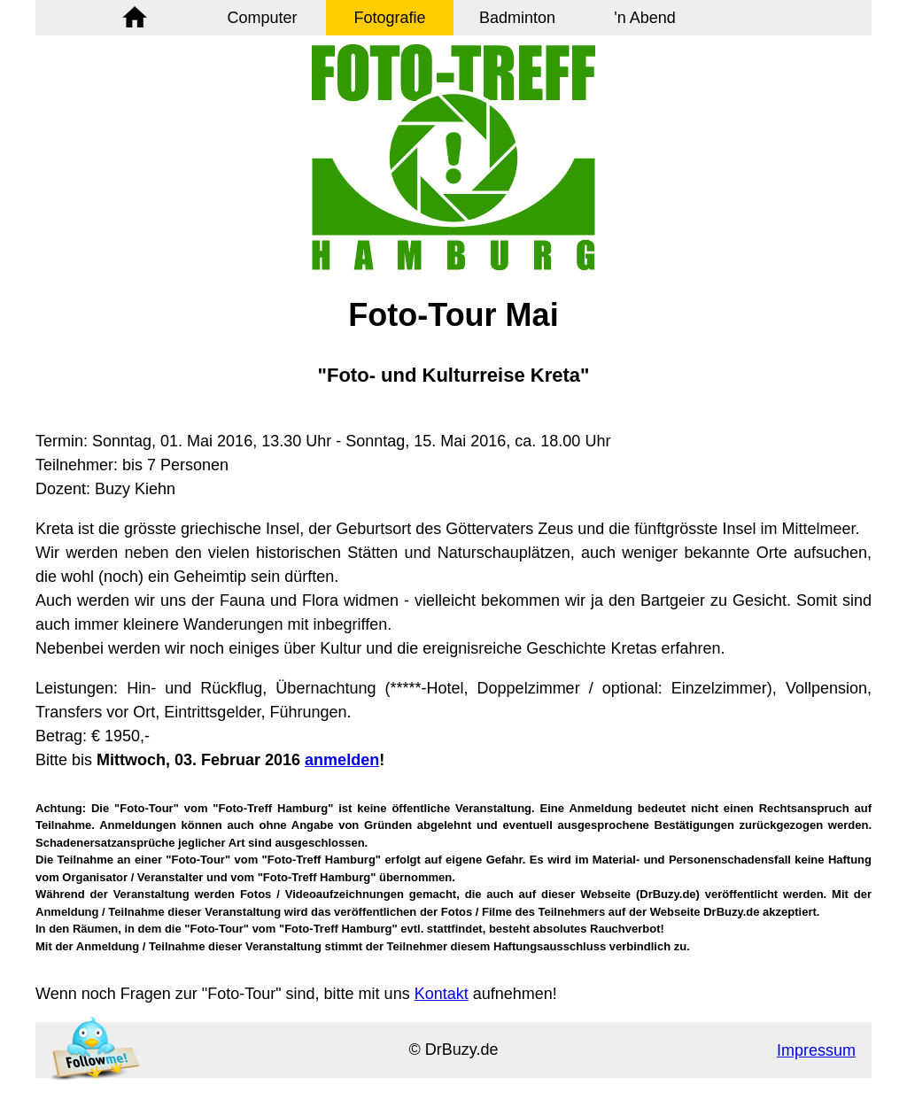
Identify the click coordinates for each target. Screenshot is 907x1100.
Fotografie (389, 18)
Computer (262, 18)
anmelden (342, 760)
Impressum (816, 1050)
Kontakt (442, 994)
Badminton (517, 18)
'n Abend (645, 18)
